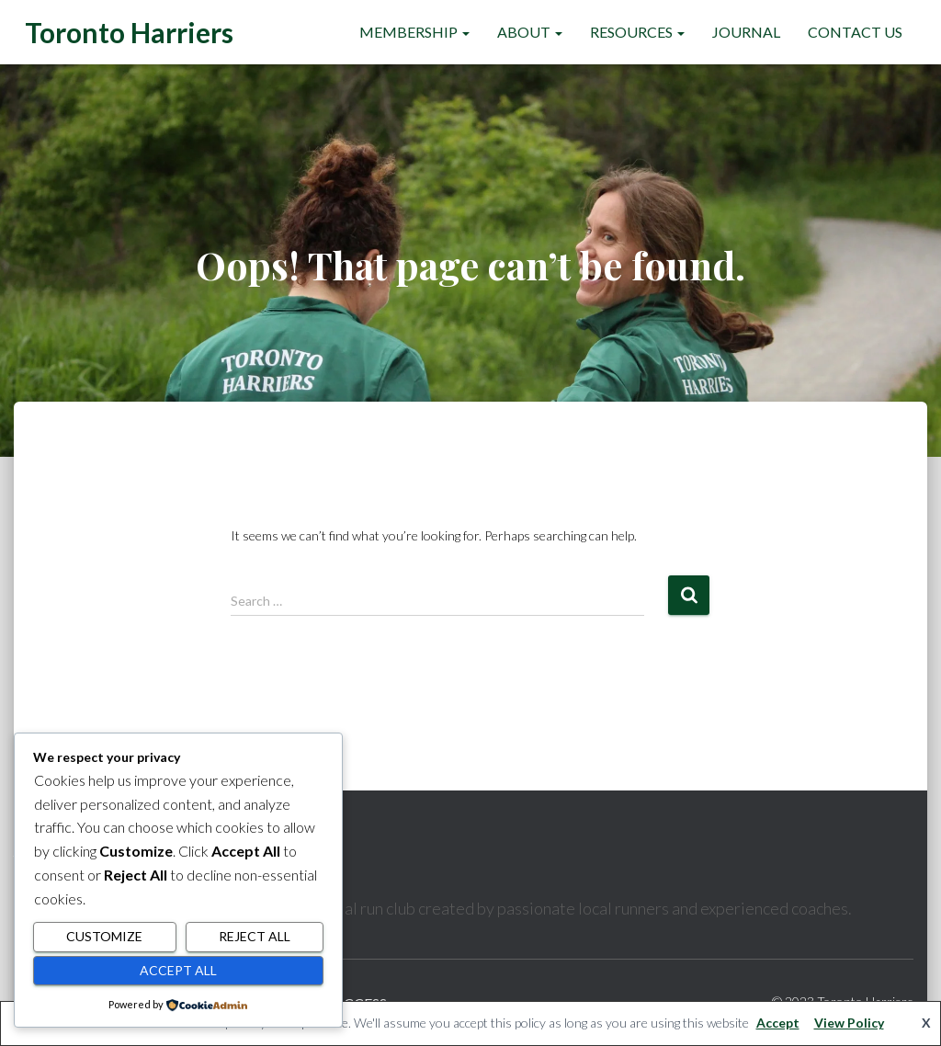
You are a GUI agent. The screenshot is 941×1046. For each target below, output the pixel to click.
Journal (746, 31)
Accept (777, 1022)
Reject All (254, 936)
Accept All (178, 970)
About (529, 31)
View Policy (849, 1022)
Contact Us (855, 31)
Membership (414, 31)
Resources (637, 31)
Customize (104, 936)
